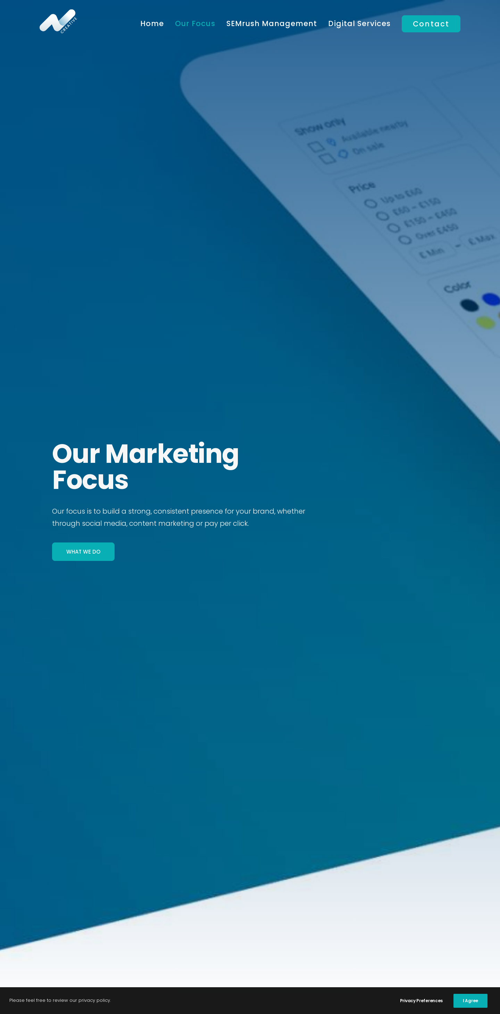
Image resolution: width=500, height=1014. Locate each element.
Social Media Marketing (221, 932)
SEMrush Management (271, 23)
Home (152, 23)
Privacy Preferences (421, 1001)
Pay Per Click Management (227, 909)
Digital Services (359, 23)
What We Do (83, 178)
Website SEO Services (362, 909)
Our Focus (195, 23)
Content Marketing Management (238, 920)
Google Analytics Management (379, 897)
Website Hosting (354, 932)
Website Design (353, 920)
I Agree (470, 1001)
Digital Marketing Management (234, 897)
